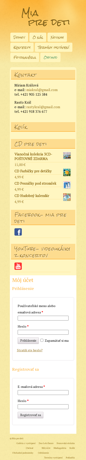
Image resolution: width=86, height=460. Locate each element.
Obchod (50, 57)
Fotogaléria (25, 57)
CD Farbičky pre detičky (42, 172)
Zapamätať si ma (54, 340)
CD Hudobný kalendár (42, 196)
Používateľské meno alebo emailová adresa (36, 309)
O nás (38, 37)
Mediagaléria (60, 448)
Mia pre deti (45, 17)
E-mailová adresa (31, 386)
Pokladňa (70, 457)
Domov (19, 37)
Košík (72, 448)
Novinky (57, 37)
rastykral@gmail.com (43, 107)
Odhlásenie (43, 452)
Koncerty (22, 47)
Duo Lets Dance (46, 443)
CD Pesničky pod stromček (42, 184)
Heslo (23, 326)
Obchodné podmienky (22, 452)
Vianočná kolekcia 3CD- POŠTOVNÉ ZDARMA (42, 156)
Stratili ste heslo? (30, 350)
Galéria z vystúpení (26, 443)
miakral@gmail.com (42, 89)
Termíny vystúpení (53, 47)
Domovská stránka (66, 443)
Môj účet (46, 448)
